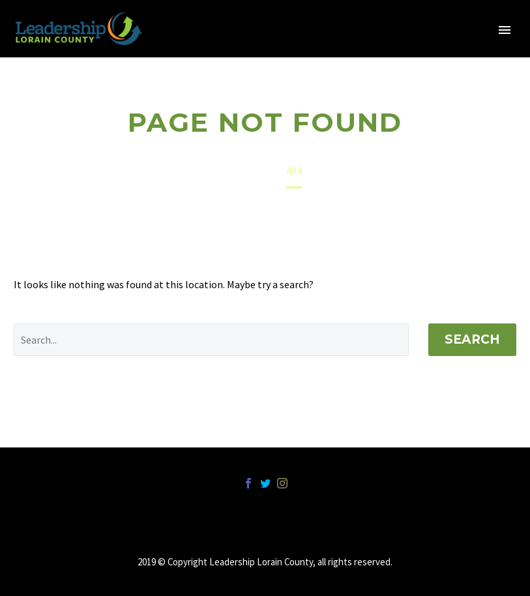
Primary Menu (504, 30)
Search (472, 339)
